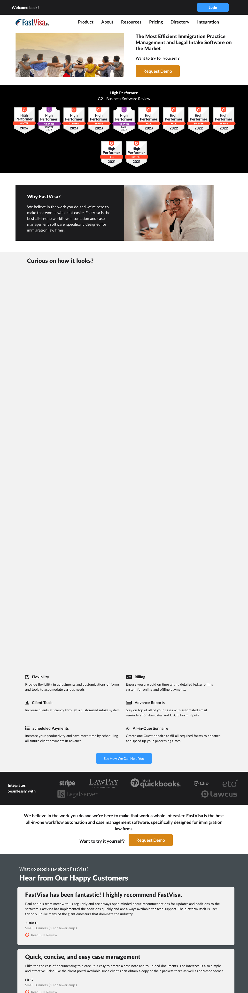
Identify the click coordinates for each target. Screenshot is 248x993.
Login (213, 7)
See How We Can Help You (124, 758)
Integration (208, 21)
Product (85, 21)
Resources (131, 21)
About (107, 21)
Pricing (156, 21)
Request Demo (157, 71)
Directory (179, 21)
